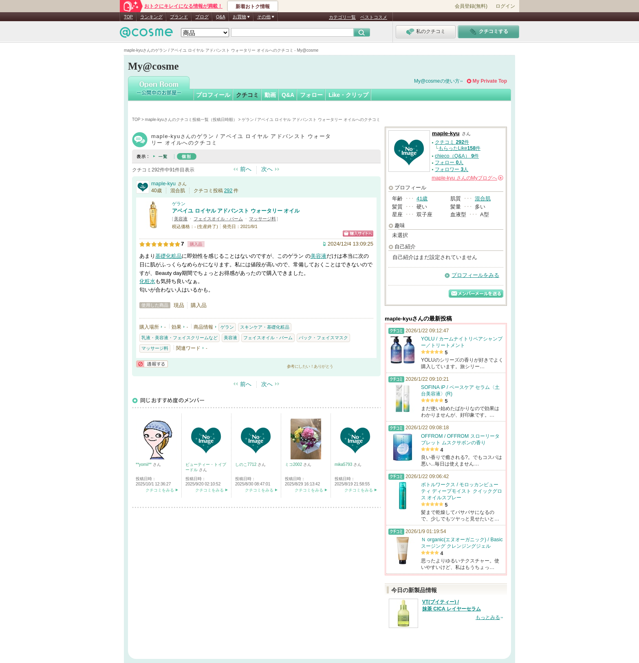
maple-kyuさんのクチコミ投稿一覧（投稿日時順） (191, 119)
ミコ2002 (294, 464)
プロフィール (213, 95)
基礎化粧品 (168, 256)
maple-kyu (163, 183)
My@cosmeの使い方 (437, 81)
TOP (128, 16)
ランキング (151, 16)
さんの (467, 178)
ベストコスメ (373, 17)
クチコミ (247, 95)
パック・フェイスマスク (323, 337)
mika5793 (344, 464)
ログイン (505, 6)
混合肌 (483, 198)
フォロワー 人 (451, 169)
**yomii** (144, 464)
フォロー (311, 95)
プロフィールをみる (475, 275)
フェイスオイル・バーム (218, 218)
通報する (152, 363)
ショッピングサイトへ (358, 234)
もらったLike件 (459, 148)
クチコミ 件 (452, 142)
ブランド (179, 16)
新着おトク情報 (253, 6)
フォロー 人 (449, 162)
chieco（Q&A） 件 (457, 156)
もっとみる (488, 617)
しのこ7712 (246, 464)
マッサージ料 (262, 218)
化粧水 (147, 281)
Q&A (220, 16)
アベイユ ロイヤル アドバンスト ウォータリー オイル (236, 211)
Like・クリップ (348, 95)
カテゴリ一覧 (342, 17)
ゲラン (178, 203)
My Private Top (490, 81)
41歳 (421, 198)
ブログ (202, 16)
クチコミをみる (159, 490)
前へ (245, 169)
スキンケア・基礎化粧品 (264, 327)
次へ (267, 169)
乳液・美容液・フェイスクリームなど (179, 337)
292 (228, 190)
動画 (270, 95)
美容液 (180, 218)
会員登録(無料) (471, 6)
